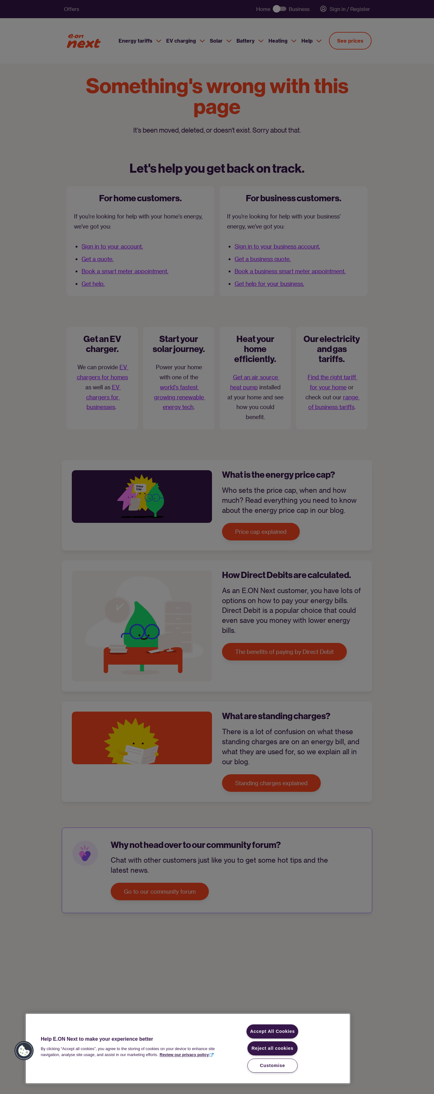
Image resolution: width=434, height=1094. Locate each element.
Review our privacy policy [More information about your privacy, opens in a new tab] (184, 1054)
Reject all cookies (272, 1048)
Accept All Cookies (272, 1031)
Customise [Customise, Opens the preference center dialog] (272, 1065)
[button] (24, 1051)
